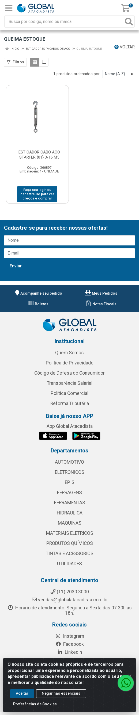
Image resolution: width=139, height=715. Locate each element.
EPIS (69, 482)
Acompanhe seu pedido (38, 293)
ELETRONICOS (69, 472)
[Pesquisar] (128, 21)
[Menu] (9, 8)
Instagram (69, 636)
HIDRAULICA (69, 513)
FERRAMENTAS (69, 502)
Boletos (38, 304)
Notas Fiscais (101, 304)
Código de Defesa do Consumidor (69, 373)
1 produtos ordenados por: (76, 73)
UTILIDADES (69, 563)
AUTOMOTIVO (69, 462)
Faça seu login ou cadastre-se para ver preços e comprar (37, 194)
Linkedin (69, 652)
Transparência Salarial (69, 383)
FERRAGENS (69, 492)
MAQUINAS (69, 523)
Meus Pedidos (101, 293)
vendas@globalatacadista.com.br (69, 599)
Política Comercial (69, 393)
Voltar (124, 46)
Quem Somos (69, 352)
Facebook (69, 644)
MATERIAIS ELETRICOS (69, 533)
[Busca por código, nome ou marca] (64, 21)
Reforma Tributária (69, 403)
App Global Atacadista (70, 426)
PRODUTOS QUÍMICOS (69, 543)
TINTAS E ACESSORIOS (69, 553)
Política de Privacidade (69, 363)
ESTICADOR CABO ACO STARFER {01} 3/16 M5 (39, 155)
